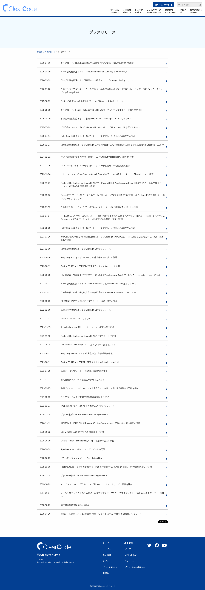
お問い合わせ (130, 555)
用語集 (105, 573)
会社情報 (106, 555)
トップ (105, 543)
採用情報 (128, 543)
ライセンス (129, 561)
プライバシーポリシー (134, 567)
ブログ (127, 549)
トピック (106, 561)
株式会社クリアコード (46, 52)
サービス (106, 549)
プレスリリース (109, 567)
